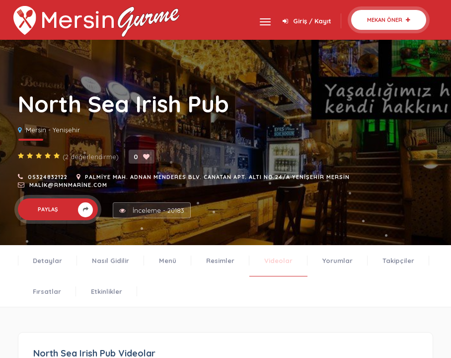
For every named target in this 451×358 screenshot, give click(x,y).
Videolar (278, 261)
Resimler (220, 261)
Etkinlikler (106, 291)
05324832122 (48, 177)
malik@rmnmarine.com (68, 184)
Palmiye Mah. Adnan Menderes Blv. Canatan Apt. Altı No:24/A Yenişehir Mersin (217, 177)
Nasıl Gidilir (110, 261)
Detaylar (47, 261)
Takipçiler (398, 261)
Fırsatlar (47, 291)
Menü (167, 261)
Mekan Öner (388, 19)
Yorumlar (337, 261)
